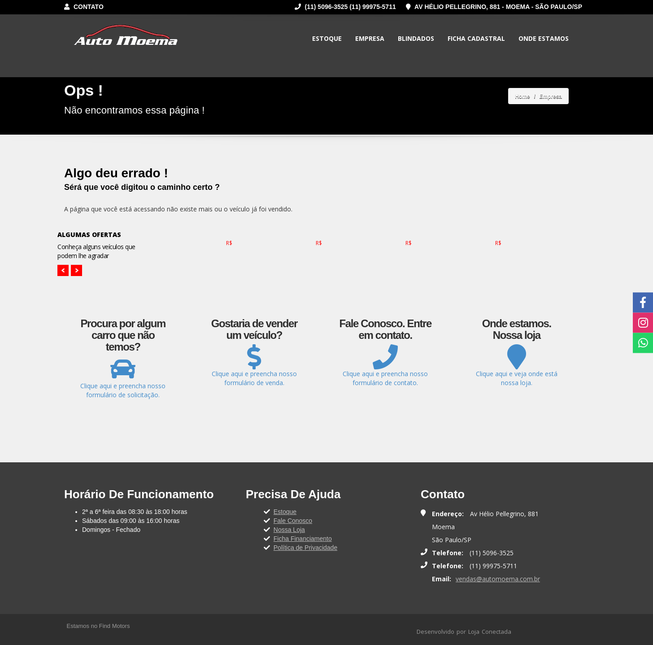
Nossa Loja (289, 529)
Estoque (327, 38)
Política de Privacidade (305, 547)
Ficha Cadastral (476, 38)
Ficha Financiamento (303, 538)
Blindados (416, 38)
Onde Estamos (543, 38)
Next (76, 270)
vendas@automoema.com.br (498, 579)
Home (522, 96)
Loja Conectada (489, 631)
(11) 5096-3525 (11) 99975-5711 (345, 6)
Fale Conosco (293, 520)
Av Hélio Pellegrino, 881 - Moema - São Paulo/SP (494, 6)
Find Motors (114, 626)
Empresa (369, 38)
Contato (84, 6)
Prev (63, 270)
